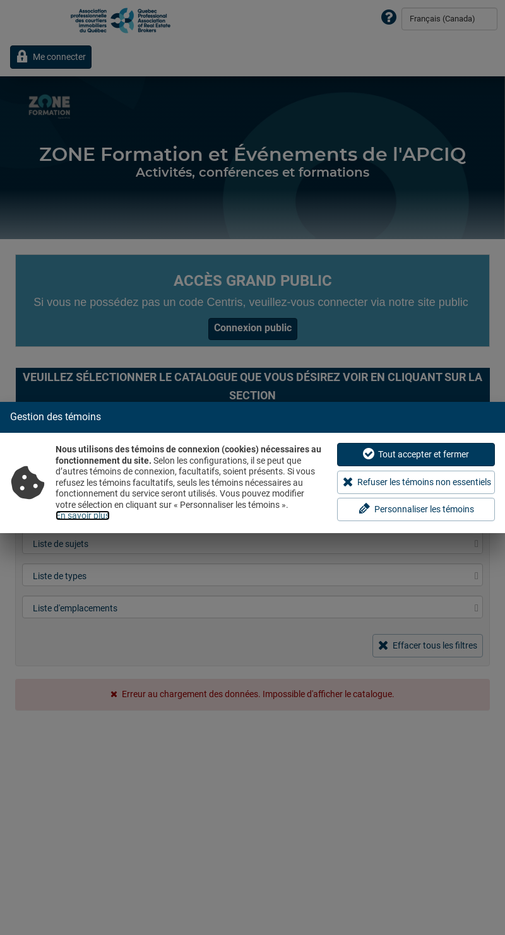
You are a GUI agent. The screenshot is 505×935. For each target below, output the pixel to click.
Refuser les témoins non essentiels (417, 481)
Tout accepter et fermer (416, 454)
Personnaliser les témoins (416, 508)
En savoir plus (83, 515)
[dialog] (252, 467)
